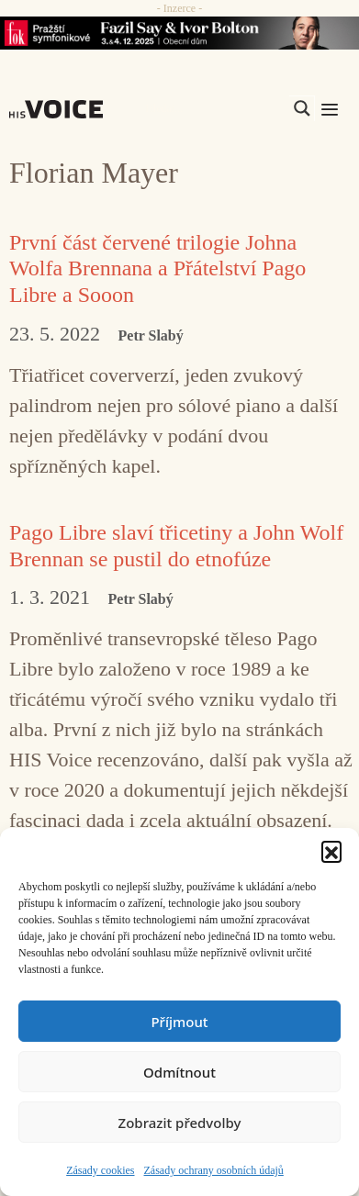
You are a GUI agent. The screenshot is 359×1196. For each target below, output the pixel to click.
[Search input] (215, 108)
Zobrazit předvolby (179, 1122)
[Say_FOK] (179, 33)
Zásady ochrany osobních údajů (214, 1170)
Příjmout (179, 1021)
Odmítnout (179, 1072)
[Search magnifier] (302, 108)
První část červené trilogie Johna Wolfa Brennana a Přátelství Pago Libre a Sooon (157, 268)
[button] (331, 851)
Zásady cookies (100, 1170)
